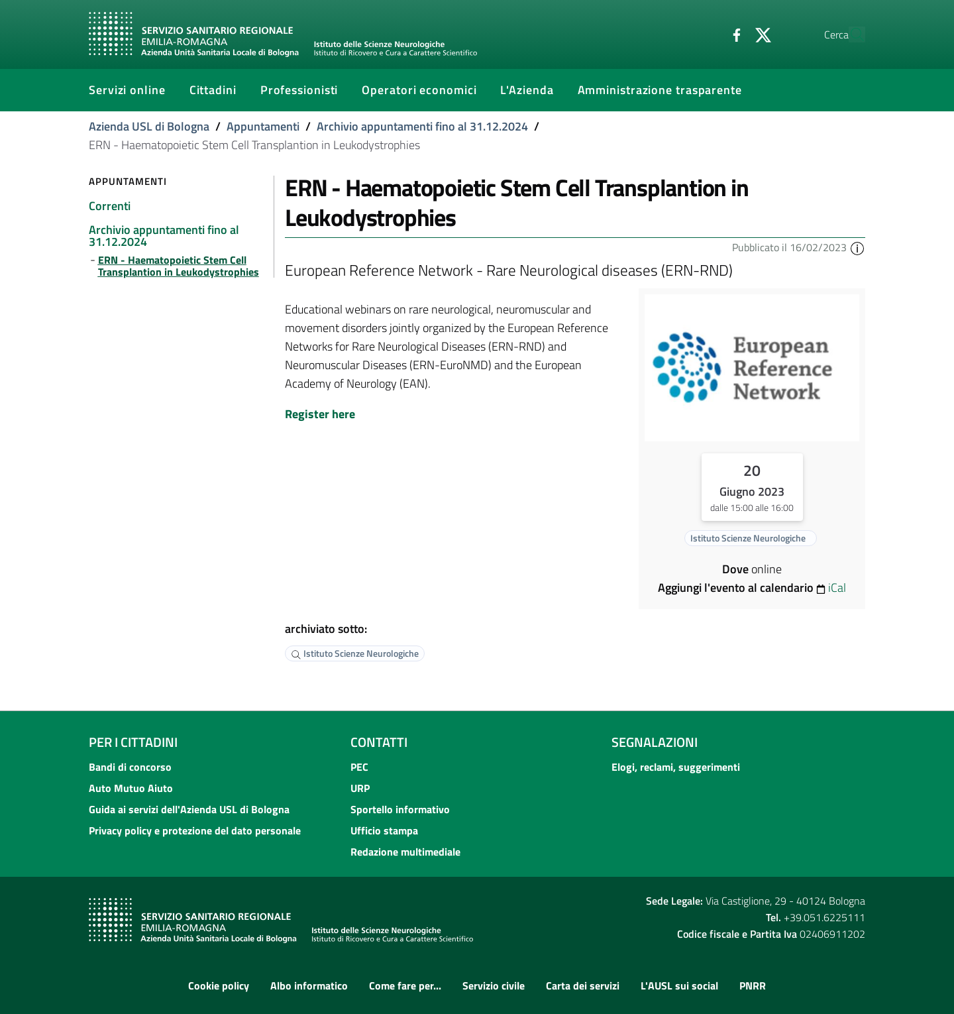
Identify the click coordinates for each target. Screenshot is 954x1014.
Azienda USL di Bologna (149, 126)
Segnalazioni (654, 742)
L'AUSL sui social (679, 985)
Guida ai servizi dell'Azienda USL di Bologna (189, 809)
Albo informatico (309, 985)
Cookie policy (218, 985)
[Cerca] (849, 34)
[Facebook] (705, 34)
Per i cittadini (133, 742)
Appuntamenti (263, 126)
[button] (857, 247)
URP (360, 788)
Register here (320, 414)
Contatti (378, 742)
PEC (359, 767)
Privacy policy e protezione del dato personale (195, 830)
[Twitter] (732, 34)
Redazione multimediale (405, 852)
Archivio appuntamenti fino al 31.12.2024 (422, 126)
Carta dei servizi (582, 985)
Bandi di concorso (130, 767)
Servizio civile (493, 985)
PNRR (752, 985)
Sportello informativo (400, 809)
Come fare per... (405, 985)
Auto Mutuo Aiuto (131, 788)
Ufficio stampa (384, 830)
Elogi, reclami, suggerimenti (675, 767)
